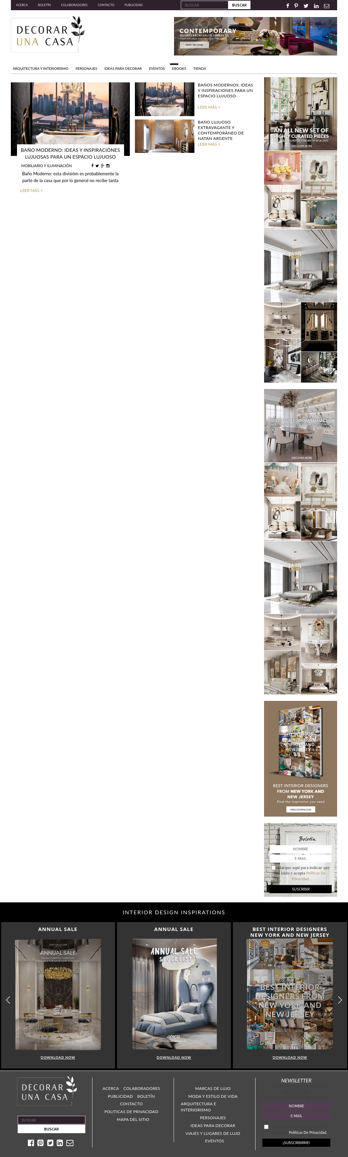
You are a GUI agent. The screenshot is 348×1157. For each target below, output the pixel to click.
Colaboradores (74, 5)
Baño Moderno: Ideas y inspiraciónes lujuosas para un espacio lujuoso (70, 153)
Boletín (44, 5)
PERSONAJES (86, 68)
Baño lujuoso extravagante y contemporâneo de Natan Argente (221, 130)
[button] (340, 1000)
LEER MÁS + (31, 190)
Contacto (106, 5)
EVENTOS (157, 68)
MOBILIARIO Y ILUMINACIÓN (46, 165)
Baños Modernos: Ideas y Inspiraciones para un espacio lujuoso (225, 90)
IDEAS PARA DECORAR (123, 68)
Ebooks (179, 68)
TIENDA (199, 68)
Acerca (22, 5)
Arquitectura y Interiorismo (41, 68)
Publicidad (134, 5)
